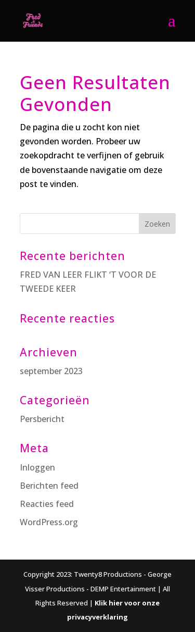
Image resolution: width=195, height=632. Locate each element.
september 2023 (51, 371)
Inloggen (37, 467)
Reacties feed (47, 504)
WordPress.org (49, 522)
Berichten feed (49, 485)
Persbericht (42, 419)
